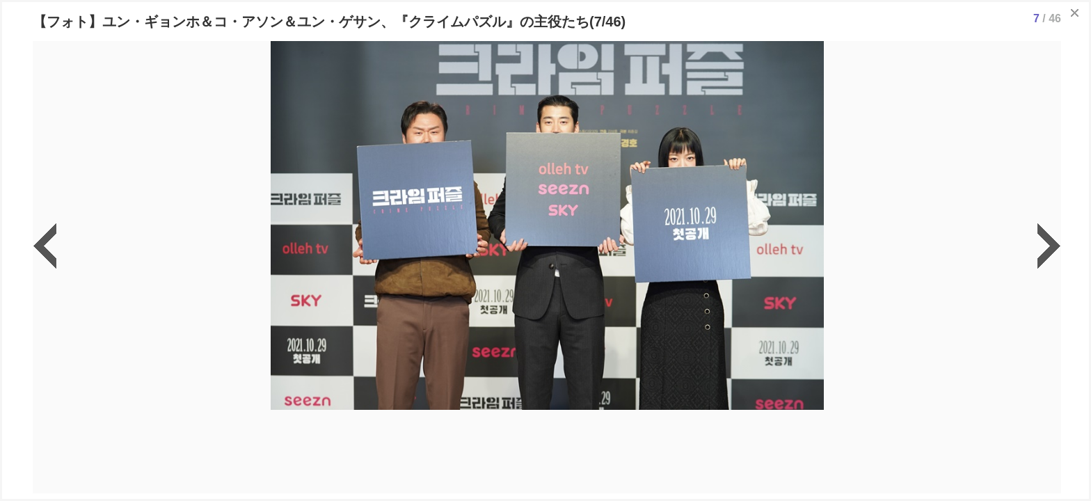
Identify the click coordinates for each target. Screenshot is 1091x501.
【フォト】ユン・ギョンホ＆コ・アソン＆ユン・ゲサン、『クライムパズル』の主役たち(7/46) (329, 21)
